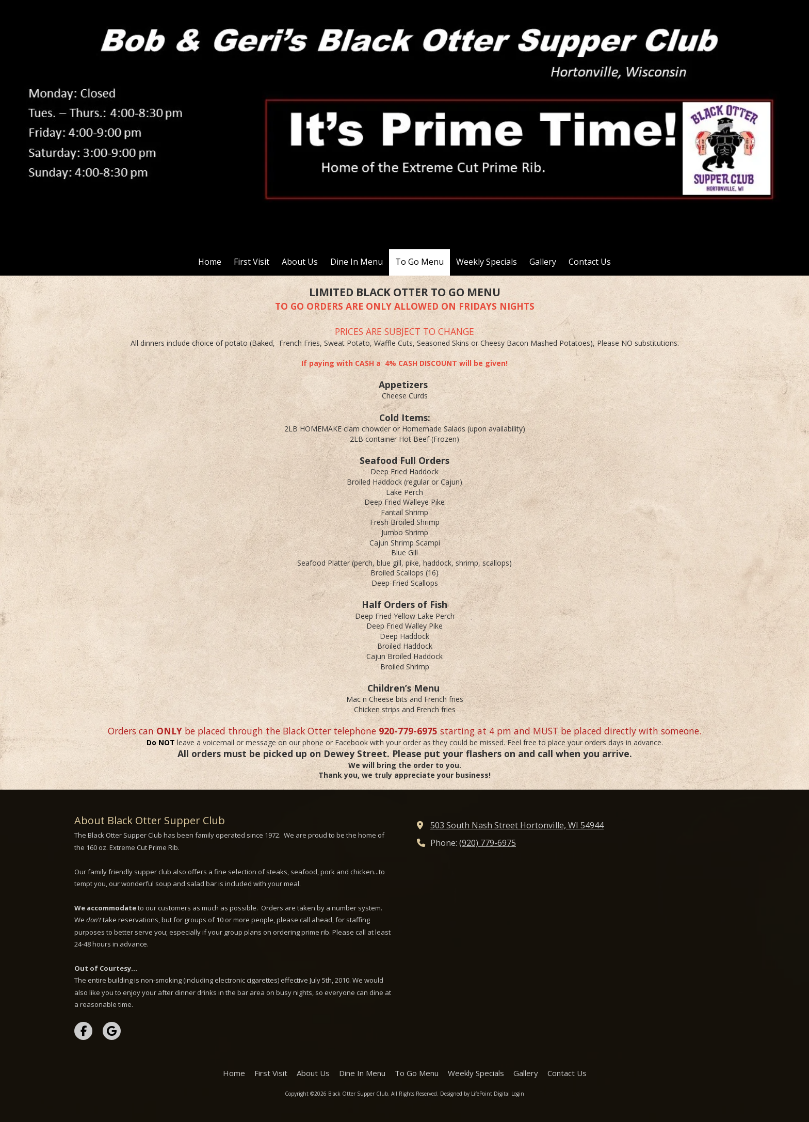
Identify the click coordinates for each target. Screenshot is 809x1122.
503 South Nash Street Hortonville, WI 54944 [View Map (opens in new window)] (517, 825)
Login (517, 1093)
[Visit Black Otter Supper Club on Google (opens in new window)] (112, 1031)
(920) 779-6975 (487, 842)
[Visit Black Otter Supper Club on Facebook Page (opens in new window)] (83, 1031)
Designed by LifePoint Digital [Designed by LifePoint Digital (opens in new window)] (475, 1093)
